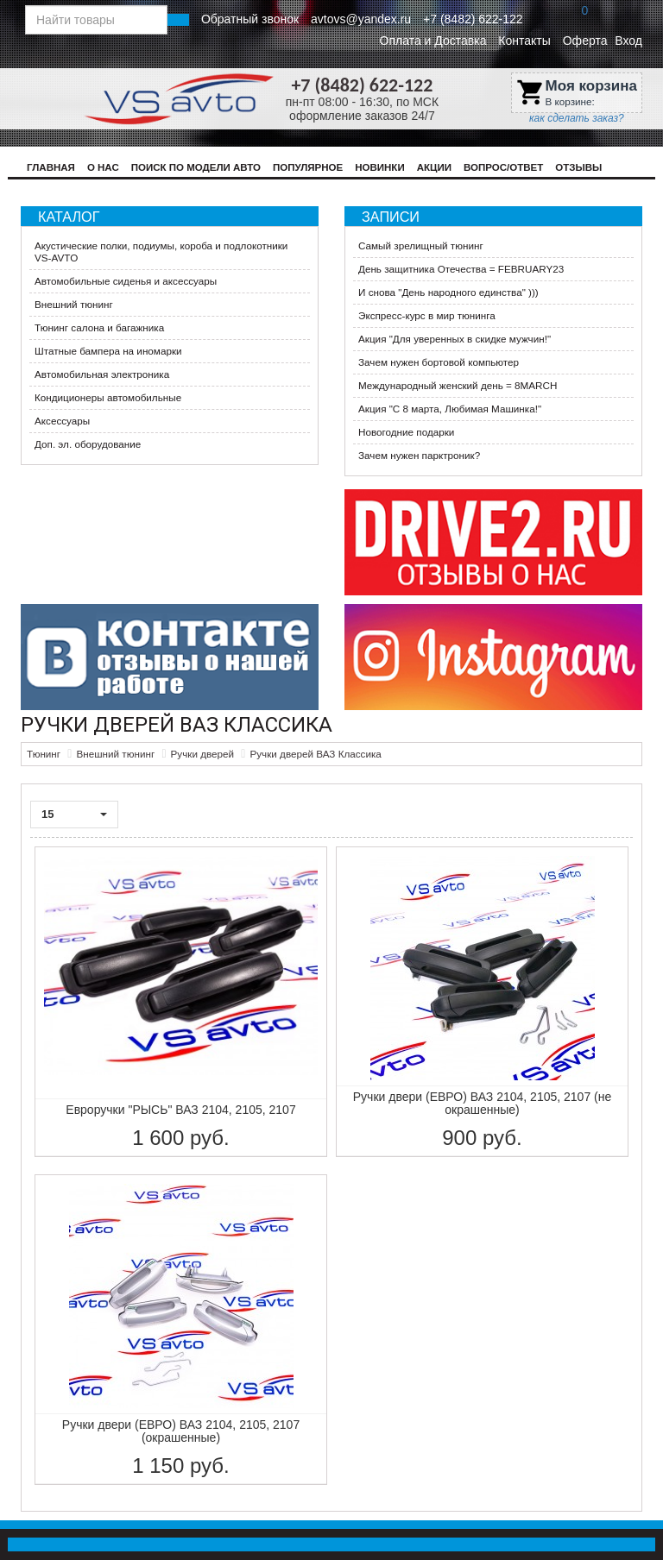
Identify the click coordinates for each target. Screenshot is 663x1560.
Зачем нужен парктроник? (419, 455)
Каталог (68, 216)
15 (74, 814)
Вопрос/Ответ (503, 167)
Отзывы (578, 167)
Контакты (524, 40)
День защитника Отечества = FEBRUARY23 (461, 268)
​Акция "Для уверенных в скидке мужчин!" (454, 338)
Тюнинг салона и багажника (99, 327)
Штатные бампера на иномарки (108, 350)
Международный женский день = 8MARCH (457, 385)
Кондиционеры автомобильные (108, 397)
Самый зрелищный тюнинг (420, 245)
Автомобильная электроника (102, 374)
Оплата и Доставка (433, 40)
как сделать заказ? (576, 118)
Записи (391, 216)
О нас (103, 167)
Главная (51, 167)
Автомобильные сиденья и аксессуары (126, 280)
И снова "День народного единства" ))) (448, 292)
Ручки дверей (203, 753)
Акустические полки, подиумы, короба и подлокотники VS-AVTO (161, 251)
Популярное (308, 167)
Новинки (380, 167)
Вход (628, 40)
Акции (434, 167)
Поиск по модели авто (196, 167)
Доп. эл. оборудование (88, 444)
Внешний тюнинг (74, 304)
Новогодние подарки (406, 431)
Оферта (585, 40)
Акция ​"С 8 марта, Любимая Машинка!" (449, 408)
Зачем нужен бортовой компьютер (438, 362)
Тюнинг (43, 753)
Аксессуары (62, 420)
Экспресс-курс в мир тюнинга (427, 315)
